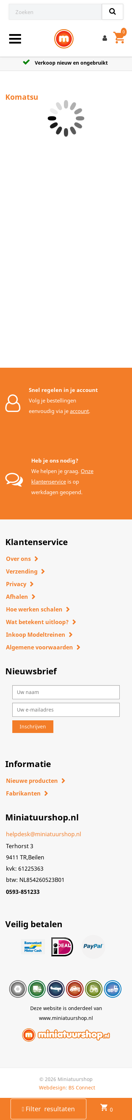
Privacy (16, 584)
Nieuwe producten (32, 781)
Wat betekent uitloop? (37, 622)
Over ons (18, 559)
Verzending (22, 571)
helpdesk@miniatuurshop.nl (43, 834)
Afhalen (17, 597)
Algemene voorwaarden (39, 647)
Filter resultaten (48, 1109)
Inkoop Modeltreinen (35, 634)
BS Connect (81, 1087)
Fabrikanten (23, 793)
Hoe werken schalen (34, 609)
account (79, 410)
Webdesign (52, 1087)
